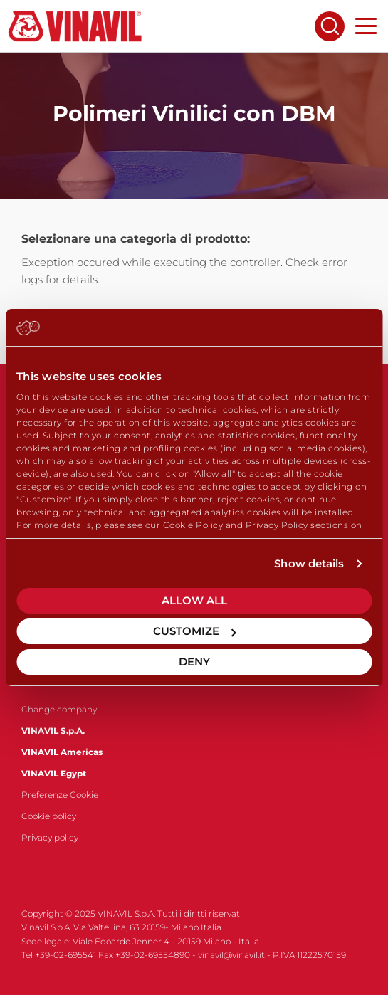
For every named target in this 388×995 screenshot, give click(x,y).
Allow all (194, 600)
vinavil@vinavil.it (231, 954)
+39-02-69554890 (152, 954)
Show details (309, 563)
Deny (194, 661)
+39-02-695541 (65, 954)
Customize (194, 631)
